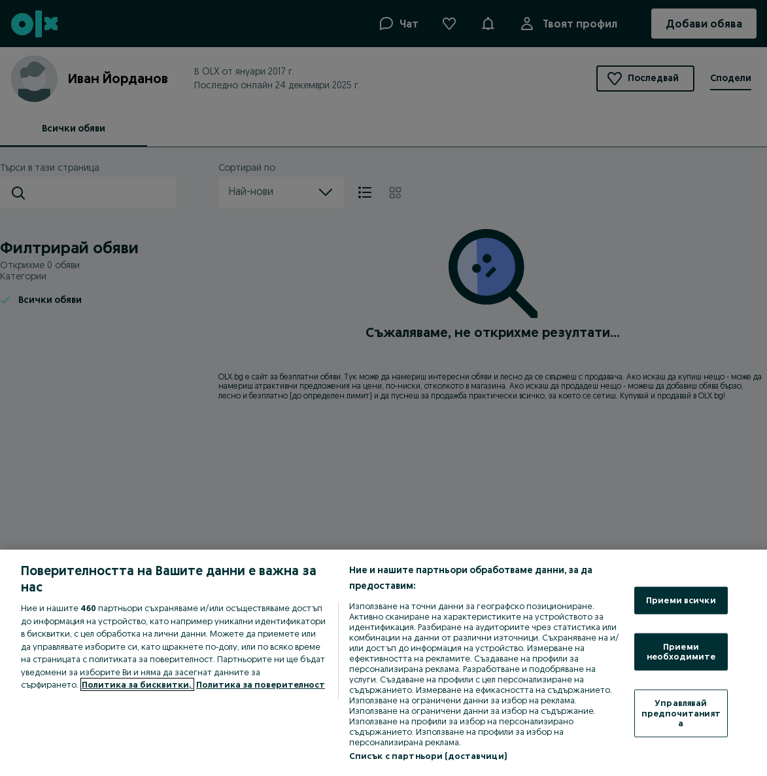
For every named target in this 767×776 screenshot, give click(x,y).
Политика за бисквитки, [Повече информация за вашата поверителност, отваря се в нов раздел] (137, 684)
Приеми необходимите (681, 651)
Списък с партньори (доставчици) (428, 755)
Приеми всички (681, 600)
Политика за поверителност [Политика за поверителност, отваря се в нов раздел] (260, 684)
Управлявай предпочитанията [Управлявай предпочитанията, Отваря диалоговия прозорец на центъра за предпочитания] (681, 712)
